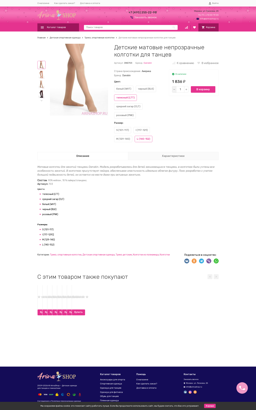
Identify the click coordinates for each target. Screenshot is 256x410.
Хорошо (210, 406)
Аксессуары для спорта (112, 379)
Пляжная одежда (109, 400)
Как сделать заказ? (64, 3)
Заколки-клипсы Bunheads (54, 328)
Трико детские (124, 254)
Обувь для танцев (109, 396)
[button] (41, 100)
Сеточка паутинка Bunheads (148, 328)
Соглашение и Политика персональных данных (59, 401)
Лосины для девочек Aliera (193, 328)
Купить (58, 353)
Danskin (148, 63)
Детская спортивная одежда (65, 37)
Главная (41, 37)
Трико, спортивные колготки (99, 37)
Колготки (165, 254)
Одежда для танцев (110, 388)
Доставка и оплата (90, 3)
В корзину (203, 89)
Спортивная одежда (111, 383)
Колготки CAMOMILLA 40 (98, 328)
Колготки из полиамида (146, 254)
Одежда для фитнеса (111, 392)
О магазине (43, 3)
